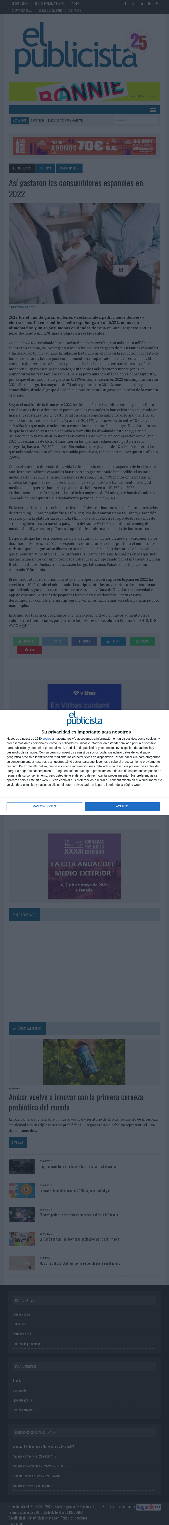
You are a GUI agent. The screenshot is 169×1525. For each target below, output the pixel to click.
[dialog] (84, 762)
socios (46, 738)
